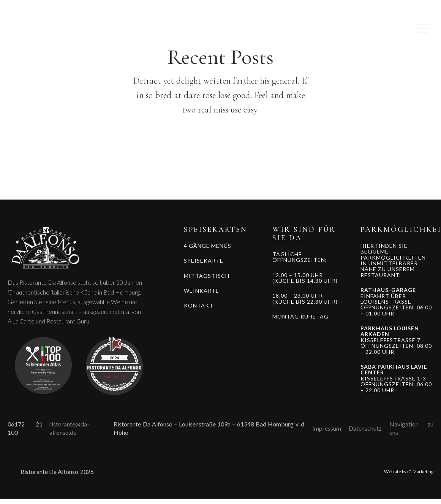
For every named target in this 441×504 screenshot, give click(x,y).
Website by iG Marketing (408, 471)
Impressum (326, 428)
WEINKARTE (201, 290)
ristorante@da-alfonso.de (69, 428)
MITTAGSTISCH (206, 276)
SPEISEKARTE (203, 260)
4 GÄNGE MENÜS (207, 246)
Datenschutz (365, 428)
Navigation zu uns (411, 428)
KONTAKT (198, 305)
